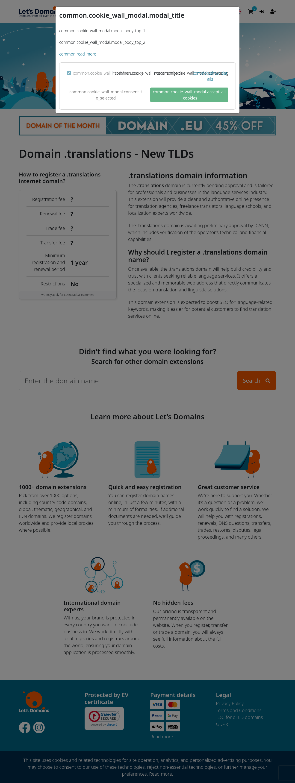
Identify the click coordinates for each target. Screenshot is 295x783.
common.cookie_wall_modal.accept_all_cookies (189, 94)
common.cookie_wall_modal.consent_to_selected (105, 94)
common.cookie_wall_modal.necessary (108, 73)
